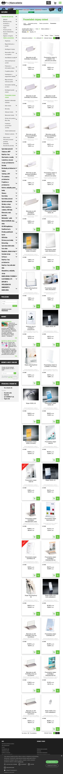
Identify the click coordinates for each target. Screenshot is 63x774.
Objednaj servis (5, 750)
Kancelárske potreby (32, 23)
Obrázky (24, 32)
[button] (22, 770)
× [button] (61, 755)
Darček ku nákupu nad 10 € (9, 340)
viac (16, 337)
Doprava (39, 750)
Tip (42, 35)
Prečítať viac (20, 761)
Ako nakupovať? (6, 745)
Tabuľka (32, 32)
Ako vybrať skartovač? (7, 754)
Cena (37, 29)
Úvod (24, 23)
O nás (3, 747)
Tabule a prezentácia (43, 23)
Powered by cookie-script (9, 772)
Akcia (46, 35)
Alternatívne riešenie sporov (43, 754)
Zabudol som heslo (6, 309)
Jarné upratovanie (6, 321)
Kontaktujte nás (5, 749)
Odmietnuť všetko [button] (52, 765)
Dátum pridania (45, 29)
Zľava (51, 35)
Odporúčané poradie (27, 30)
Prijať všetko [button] (52, 761)
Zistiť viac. (10, 377)
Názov (31, 29)
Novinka (57, 35)
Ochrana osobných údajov (8, 743)
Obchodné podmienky (42, 752)
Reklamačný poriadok (42, 749)
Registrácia (5, 310)
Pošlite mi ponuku (6, 752)
